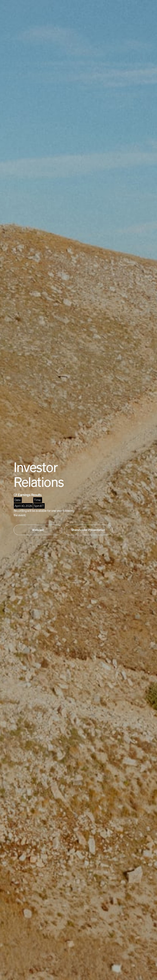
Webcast (38, 530)
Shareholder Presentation (88, 530)
